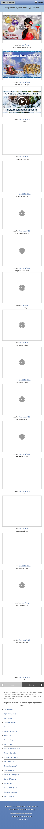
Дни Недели (8, 718)
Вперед (31, 685)
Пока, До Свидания (10, 788)
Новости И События (11, 792)
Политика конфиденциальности (21, 813)
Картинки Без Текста (11, 757)
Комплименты (9, 770)
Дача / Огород (9, 796)
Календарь (7, 727)
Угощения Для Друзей (11, 775)
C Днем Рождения (10, 722)
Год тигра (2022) (24, 82)
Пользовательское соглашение (22, 816)
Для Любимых (9, 762)
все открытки (8, 2)
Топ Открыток (9, 709)
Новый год (25, 45)
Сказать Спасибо (10, 753)
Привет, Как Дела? (10, 766)
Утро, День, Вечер (10, 714)
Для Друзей (8, 744)
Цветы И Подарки (10, 779)
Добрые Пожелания (11, 731)
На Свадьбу (8, 783)
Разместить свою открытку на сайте (21, 810)
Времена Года (8, 740)
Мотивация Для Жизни (12, 749)
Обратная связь (32, 806)
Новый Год (7, 735)
